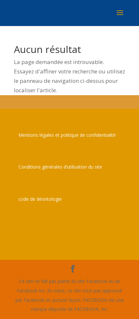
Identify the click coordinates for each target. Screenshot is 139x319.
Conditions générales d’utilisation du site (60, 167)
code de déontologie (40, 199)
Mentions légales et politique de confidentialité (67, 135)
